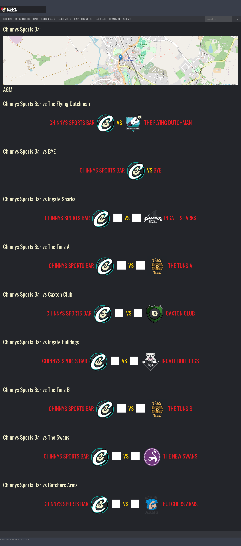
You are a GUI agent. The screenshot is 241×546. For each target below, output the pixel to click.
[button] (120, 57)
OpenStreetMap (227, 84)
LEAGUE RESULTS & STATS (44, 18)
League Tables (64, 18)
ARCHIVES (127, 18)
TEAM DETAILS (100, 18)
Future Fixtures (22, 18)
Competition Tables (82, 18)
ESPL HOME (7, 18)
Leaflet (213, 84)
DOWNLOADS (114, 18)
